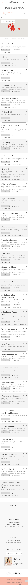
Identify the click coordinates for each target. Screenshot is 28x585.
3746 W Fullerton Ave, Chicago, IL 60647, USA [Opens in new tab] (13, 130)
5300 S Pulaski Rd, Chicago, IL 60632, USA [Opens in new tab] (13, 201)
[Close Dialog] (1, 581)
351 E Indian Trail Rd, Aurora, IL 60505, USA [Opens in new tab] (13, 370)
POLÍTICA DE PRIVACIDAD (14, 524)
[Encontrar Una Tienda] (2, 2)
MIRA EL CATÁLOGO (14, 513)
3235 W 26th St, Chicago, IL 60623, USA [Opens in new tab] (13, 46)
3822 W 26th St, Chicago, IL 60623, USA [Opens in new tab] (13, 114)
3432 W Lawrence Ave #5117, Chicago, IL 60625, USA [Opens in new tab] (13, 172)
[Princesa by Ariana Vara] (14, 2)
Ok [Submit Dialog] (26, 580)
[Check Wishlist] (25, 2)
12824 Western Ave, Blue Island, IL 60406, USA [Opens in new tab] (14, 270)
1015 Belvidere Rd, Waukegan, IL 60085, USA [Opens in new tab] (13, 317)
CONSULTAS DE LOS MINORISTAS (14, 542)
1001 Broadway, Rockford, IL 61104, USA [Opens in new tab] (13, 471)
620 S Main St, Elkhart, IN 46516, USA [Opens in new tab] (12, 489)
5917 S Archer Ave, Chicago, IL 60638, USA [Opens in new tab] (14, 242)
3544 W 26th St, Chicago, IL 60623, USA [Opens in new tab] (13, 59)
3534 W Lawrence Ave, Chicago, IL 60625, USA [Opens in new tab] (13, 187)
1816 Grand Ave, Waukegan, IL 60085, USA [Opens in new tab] (14, 385)
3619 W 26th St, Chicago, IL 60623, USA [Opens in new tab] (13, 87)
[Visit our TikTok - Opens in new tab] (20, 573)
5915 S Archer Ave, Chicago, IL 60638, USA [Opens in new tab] (14, 229)
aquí (20, 584)
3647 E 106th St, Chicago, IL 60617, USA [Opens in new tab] (13, 256)
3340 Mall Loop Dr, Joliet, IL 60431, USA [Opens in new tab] (13, 346)
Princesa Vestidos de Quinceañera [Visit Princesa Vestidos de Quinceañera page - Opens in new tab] (16, 47)
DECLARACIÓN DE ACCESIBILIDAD (14, 526)
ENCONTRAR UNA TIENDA (14, 529)
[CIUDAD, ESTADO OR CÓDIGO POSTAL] (14, 13)
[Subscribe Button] (21, 553)
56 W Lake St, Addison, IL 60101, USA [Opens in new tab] (12, 284)
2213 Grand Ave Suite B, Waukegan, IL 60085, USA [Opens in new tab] (12, 398)
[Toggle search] (23, 2)
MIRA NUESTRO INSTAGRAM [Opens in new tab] (14, 511)
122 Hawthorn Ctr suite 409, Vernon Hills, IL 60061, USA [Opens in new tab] (13, 300)
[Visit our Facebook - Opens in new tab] (8, 573)
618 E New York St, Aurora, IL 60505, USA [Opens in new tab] (14, 415)
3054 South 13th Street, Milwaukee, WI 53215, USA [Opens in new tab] (12, 457)
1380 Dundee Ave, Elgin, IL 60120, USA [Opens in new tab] (13, 357)
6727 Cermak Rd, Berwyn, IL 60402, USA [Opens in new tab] (13, 216)
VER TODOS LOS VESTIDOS (14, 509)
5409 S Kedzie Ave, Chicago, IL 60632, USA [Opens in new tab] (14, 158)
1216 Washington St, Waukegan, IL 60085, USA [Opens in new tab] (13, 332)
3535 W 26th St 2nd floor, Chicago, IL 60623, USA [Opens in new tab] (12, 73)
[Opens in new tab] (6, 52)
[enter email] (14, 553)
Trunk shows (14, 531)
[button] (5, 3)
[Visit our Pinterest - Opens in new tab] (12, 573)
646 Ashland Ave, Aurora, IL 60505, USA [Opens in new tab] (13, 428)
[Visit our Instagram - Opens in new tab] (16, 573)
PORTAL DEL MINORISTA (14, 540)
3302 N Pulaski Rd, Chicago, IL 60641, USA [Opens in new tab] (14, 145)
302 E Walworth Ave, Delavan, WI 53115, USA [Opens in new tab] (13, 442)
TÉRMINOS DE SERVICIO (14, 522)
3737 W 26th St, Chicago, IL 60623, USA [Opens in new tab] (13, 101)
